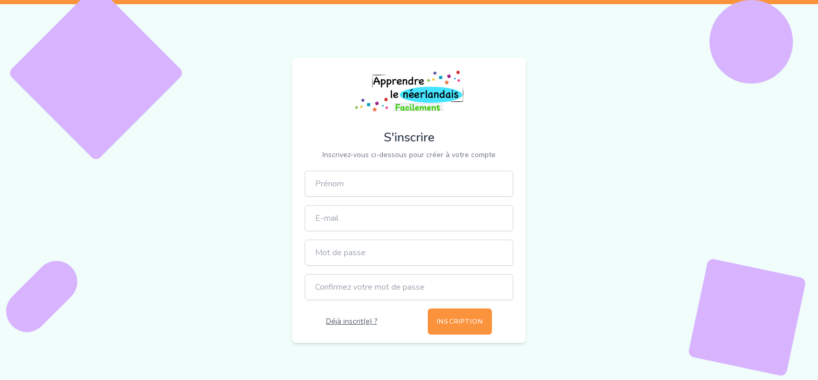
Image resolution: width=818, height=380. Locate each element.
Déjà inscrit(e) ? (351, 321)
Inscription (460, 321)
